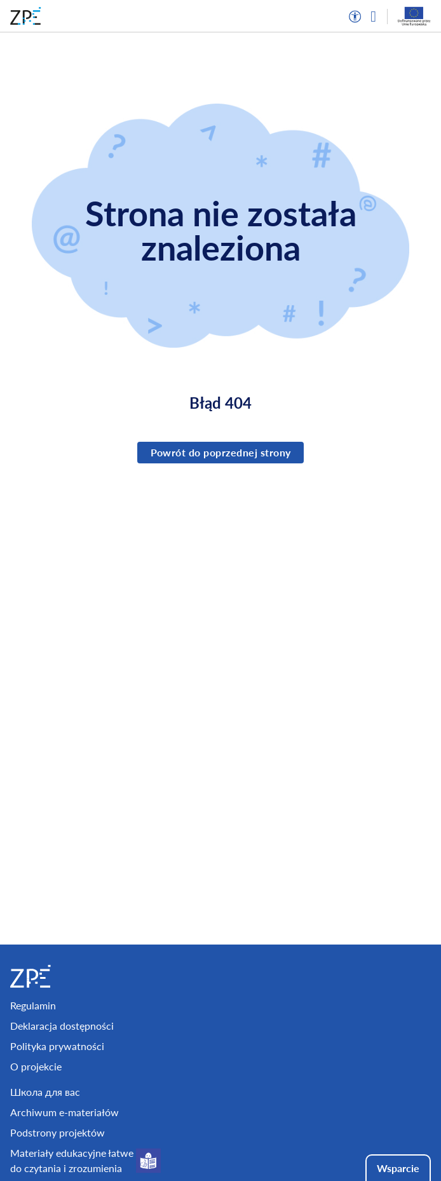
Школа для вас (45, 1092)
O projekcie (36, 1066)
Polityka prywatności (57, 1046)
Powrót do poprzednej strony (221, 452)
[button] (355, 16)
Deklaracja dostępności (62, 1026)
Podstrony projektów (57, 1132)
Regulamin (33, 1005)
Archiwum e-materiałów (64, 1112)
